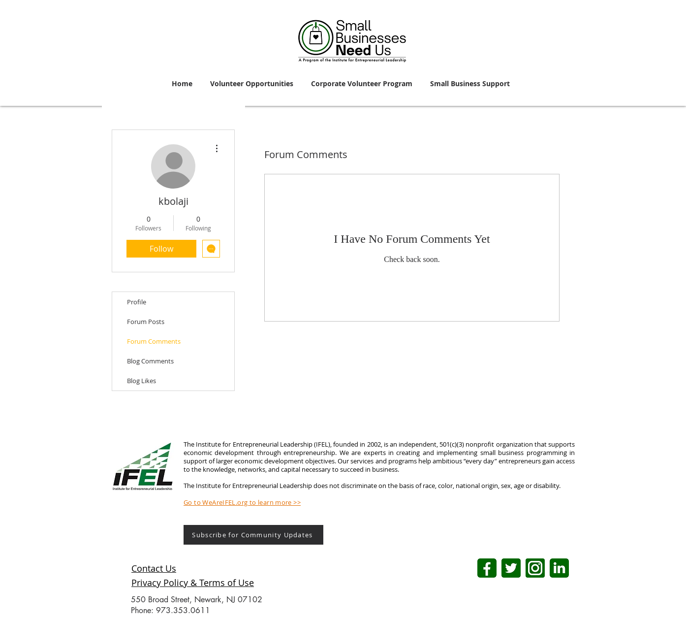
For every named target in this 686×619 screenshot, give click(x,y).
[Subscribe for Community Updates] (253, 535)
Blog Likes (141, 380)
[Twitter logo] (511, 568)
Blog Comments (150, 361)
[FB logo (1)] (487, 568)
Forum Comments (154, 341)
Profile (136, 301)
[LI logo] (559, 568)
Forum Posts (145, 321)
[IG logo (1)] (535, 568)
